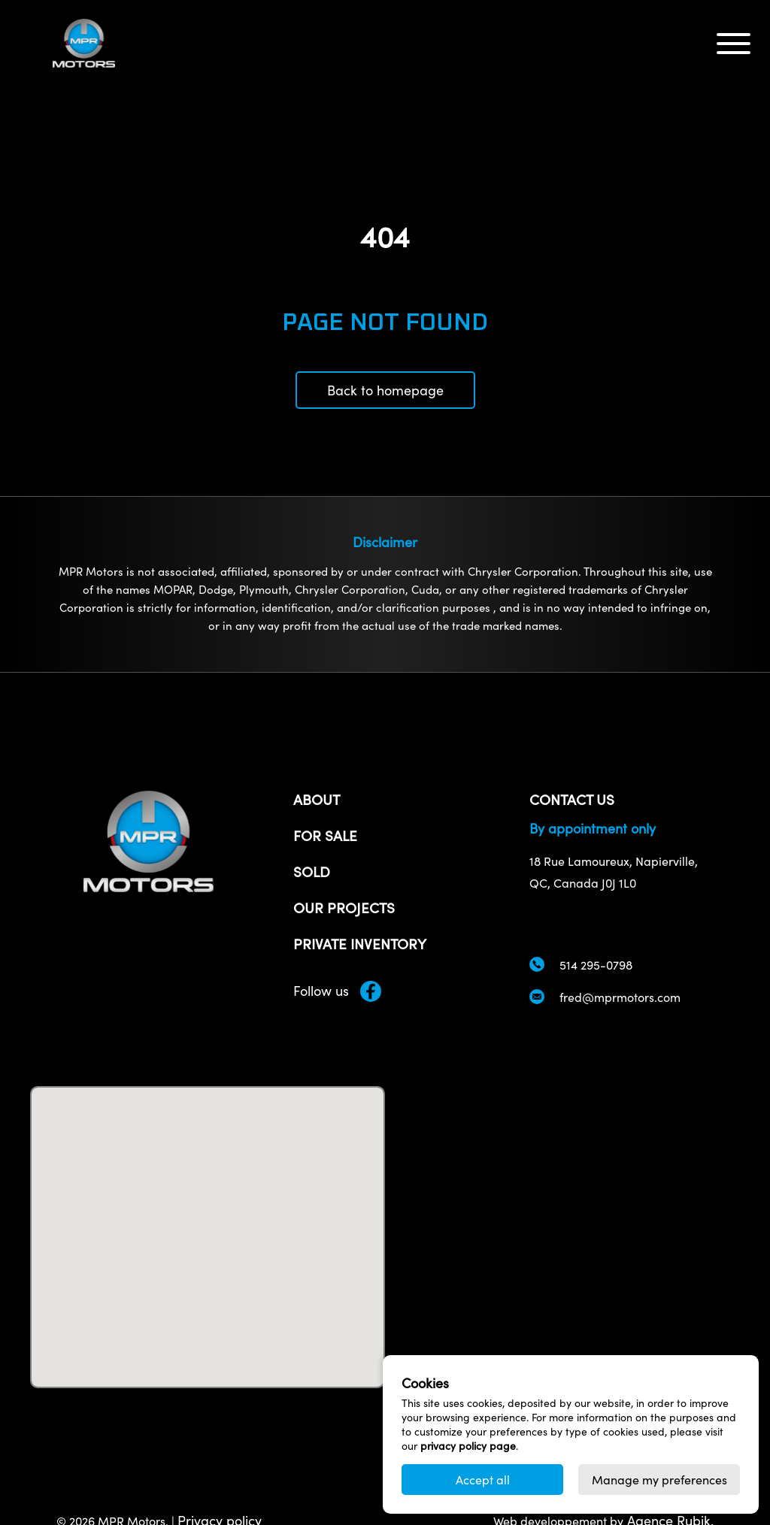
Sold (311, 871)
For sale (325, 835)
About (316, 799)
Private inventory (359, 943)
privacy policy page (468, 1446)
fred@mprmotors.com (620, 997)
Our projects (344, 907)
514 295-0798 (595, 965)
